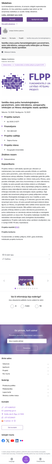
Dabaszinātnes (7, 65)
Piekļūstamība (7, 389)
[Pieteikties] (27, 348)
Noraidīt (12, 19)
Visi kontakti (12, 427)
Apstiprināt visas (37, 19)
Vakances (6, 364)
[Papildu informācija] (15, 421)
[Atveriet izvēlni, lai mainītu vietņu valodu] (11, 460)
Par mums (6, 374)
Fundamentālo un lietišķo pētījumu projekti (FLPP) (29, 65)
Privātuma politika (9, 386)
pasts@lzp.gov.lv (10, 411)
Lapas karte (7, 392)
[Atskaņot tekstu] (10, 52)
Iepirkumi (6, 367)
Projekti (5, 370)
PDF (17, 227)
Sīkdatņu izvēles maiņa (11, 395)
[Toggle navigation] (26, 459)
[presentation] (18, 316)
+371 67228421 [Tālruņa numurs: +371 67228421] (9, 417)
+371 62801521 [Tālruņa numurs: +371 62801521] (10, 407)
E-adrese (7, 421)
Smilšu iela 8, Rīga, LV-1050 (14, 414)
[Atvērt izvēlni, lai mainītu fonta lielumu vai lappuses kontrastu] (40, 460)
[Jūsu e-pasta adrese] (27, 341)
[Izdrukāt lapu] (26, 255)
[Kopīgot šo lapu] (26, 259)
